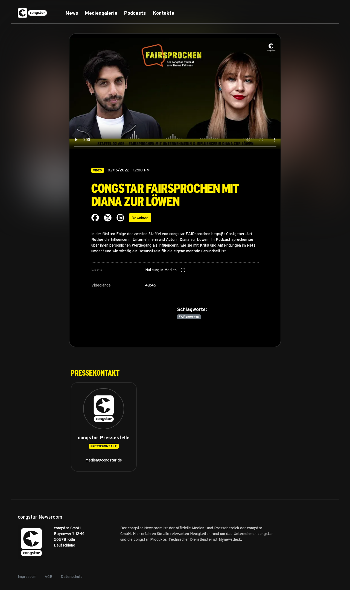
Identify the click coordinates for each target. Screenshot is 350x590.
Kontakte (163, 13)
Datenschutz (72, 576)
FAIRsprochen (189, 317)
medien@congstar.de (104, 460)
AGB (48, 576)
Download (140, 217)
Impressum (27, 576)
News (71, 13)
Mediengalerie (101, 13)
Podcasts (135, 13)
